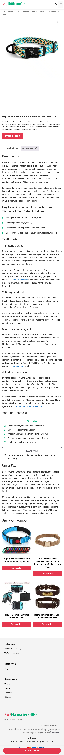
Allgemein (12, 11)
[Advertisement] (32, 98)
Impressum (45, 725)
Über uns (7, 684)
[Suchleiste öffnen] (56, 4)
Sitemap (7, 697)
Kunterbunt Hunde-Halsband (29, 406)
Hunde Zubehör (18, 366)
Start (4, 11)
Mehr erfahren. (55, 733)
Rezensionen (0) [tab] (29, 148)
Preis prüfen (12, 135)
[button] (58, 22)
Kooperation (9, 693)
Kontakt (7, 688)
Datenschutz (55, 725)
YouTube (7, 653)
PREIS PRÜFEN (32, 751)
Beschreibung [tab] (12, 148)
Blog (6, 669)
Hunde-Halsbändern (19, 280)
